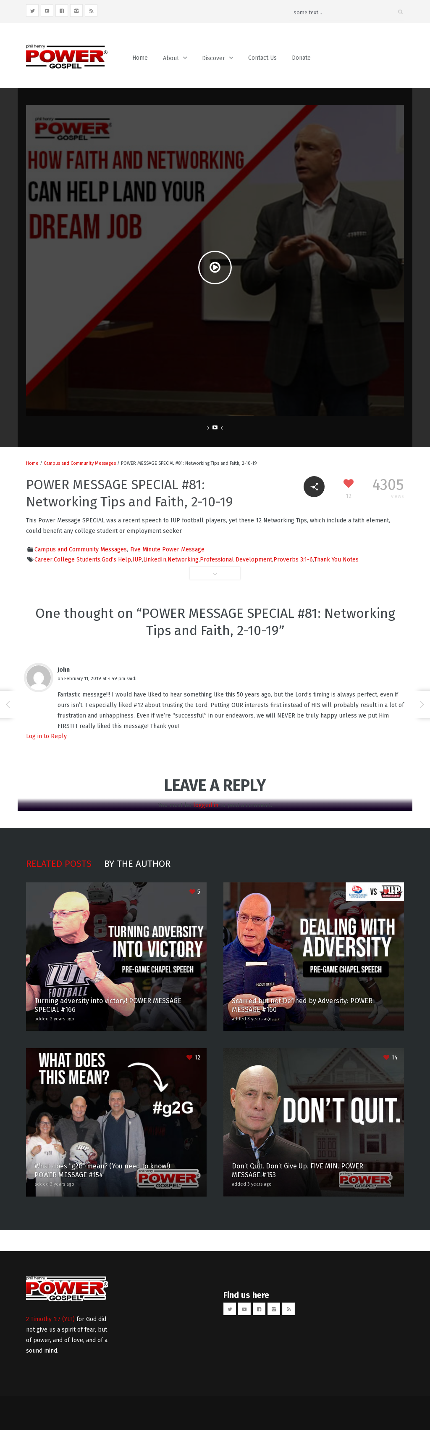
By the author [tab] (137, 863)
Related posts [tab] (59, 863)
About (171, 58)
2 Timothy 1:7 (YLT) (50, 1319)
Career (43, 559)
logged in (205, 805)
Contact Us (262, 57)
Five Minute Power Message (167, 549)
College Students (77, 559)
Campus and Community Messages (80, 463)
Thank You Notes (336, 559)
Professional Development (236, 559)
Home (140, 57)
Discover (213, 58)
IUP (137, 559)
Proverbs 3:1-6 (293, 559)
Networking (183, 559)
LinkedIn (154, 559)
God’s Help (116, 559)
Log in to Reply (46, 736)
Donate (301, 57)
